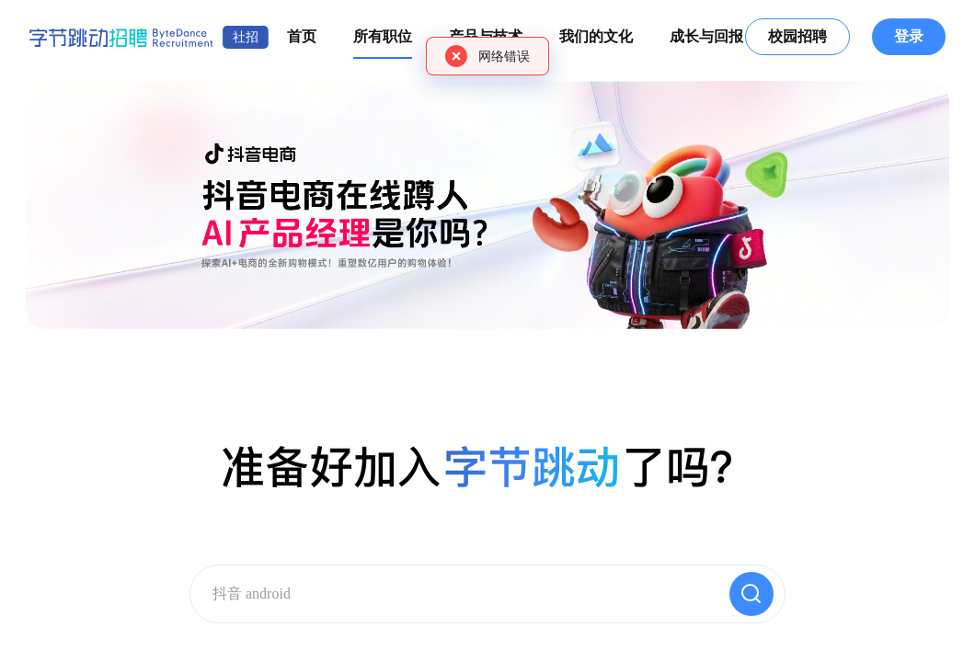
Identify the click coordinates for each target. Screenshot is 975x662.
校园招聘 (797, 36)
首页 (301, 36)
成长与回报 (706, 36)
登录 (908, 36)
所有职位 (382, 36)
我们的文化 (596, 36)
